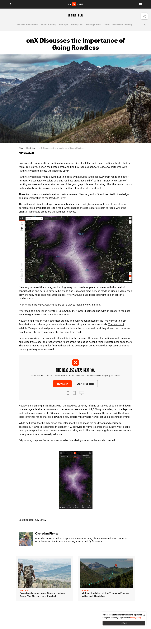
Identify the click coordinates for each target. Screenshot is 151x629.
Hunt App (63, 25)
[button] (10, 4)
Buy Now (62, 383)
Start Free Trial (85, 383)
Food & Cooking (48, 25)
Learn (106, 25)
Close (124, 623)
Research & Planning (122, 25)
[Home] (75, 4)
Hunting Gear (77, 25)
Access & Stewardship (27, 25)
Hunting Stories (93, 25)
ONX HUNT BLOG (75, 15)
